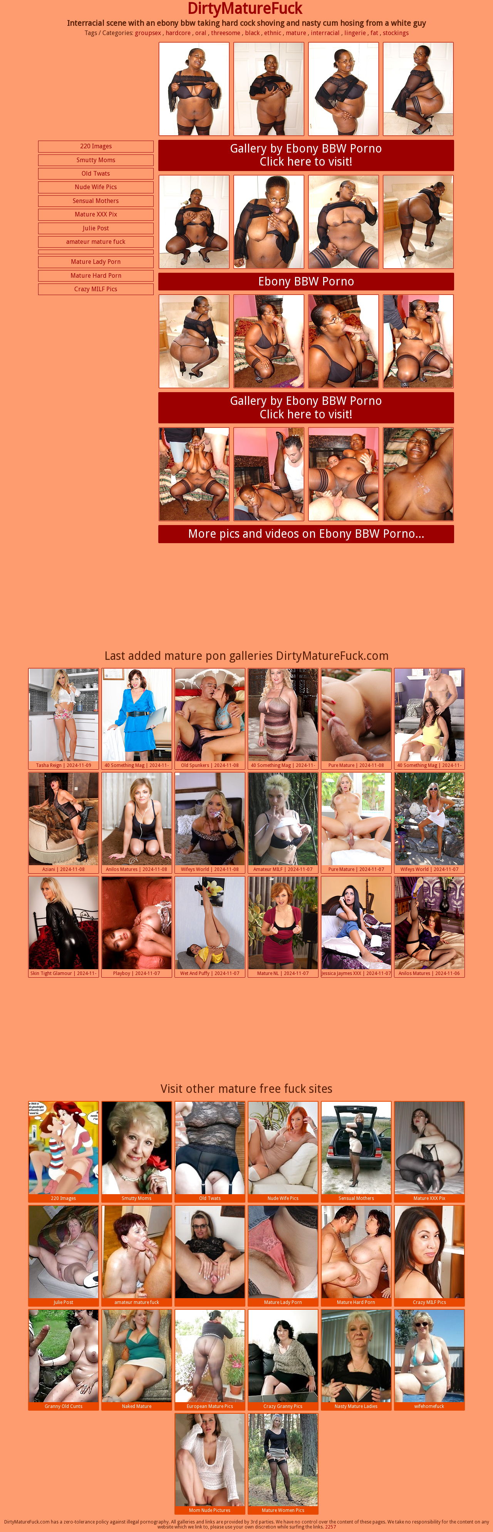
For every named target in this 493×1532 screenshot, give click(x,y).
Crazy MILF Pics (95, 289)
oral (200, 33)
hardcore (178, 33)
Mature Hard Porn (95, 275)
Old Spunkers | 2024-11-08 (210, 718)
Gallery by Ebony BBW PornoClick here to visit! (306, 155)
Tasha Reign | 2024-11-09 (63, 718)
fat (374, 33)
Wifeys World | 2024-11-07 (429, 822)
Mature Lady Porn (96, 261)
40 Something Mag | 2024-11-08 (136, 719)
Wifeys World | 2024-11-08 (210, 822)
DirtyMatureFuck (244, 8)
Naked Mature (136, 1359)
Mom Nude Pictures (210, 1463)
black (252, 33)
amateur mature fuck (95, 241)
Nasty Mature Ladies (356, 1359)
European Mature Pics (210, 1359)
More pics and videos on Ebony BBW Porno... (306, 533)
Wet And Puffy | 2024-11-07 (210, 926)
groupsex (148, 33)
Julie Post (96, 228)
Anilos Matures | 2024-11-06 (429, 926)
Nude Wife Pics (96, 187)
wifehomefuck (429, 1359)
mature (296, 33)
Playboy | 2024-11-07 (136, 926)
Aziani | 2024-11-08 (63, 822)
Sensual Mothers (96, 201)
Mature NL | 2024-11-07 (283, 926)
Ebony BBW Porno (306, 281)
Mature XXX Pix (96, 214)
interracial (325, 33)
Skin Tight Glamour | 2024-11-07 (63, 927)
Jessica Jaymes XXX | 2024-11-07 (356, 926)
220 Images (96, 146)
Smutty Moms (96, 160)
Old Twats (96, 173)
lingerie (355, 33)
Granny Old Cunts (63, 1359)
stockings (396, 33)
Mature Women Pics (283, 1463)
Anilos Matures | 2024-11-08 (136, 822)
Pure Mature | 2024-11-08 (356, 718)
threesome (225, 33)
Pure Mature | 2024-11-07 (356, 822)
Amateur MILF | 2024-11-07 (283, 822)
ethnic (272, 33)
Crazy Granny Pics (283, 1359)
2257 (330, 1527)
